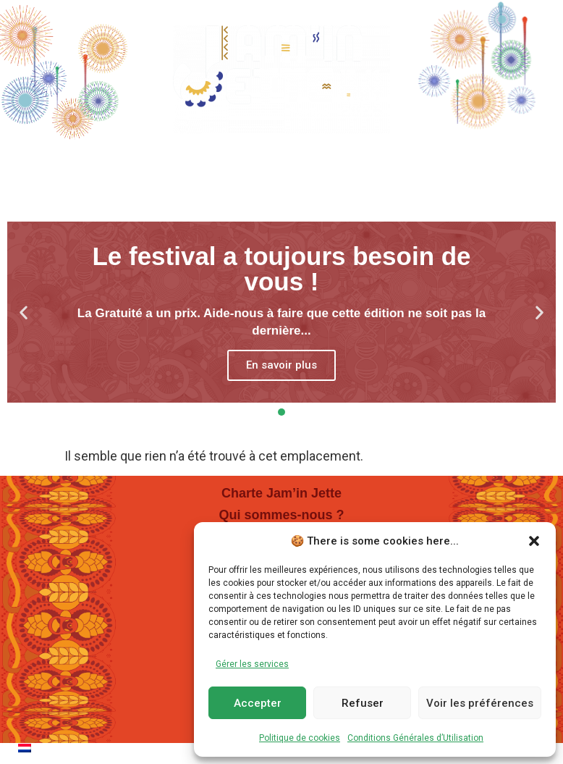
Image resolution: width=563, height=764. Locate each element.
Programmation (170, 163)
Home (59, 163)
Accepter (258, 703)
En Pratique (412, 163)
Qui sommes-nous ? (281, 515)
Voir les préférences (479, 703)
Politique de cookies (299, 738)
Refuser (363, 703)
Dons (506, 163)
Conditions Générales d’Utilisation (415, 738)
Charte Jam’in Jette (281, 493)
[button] (534, 541)
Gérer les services (252, 664)
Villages (298, 163)
